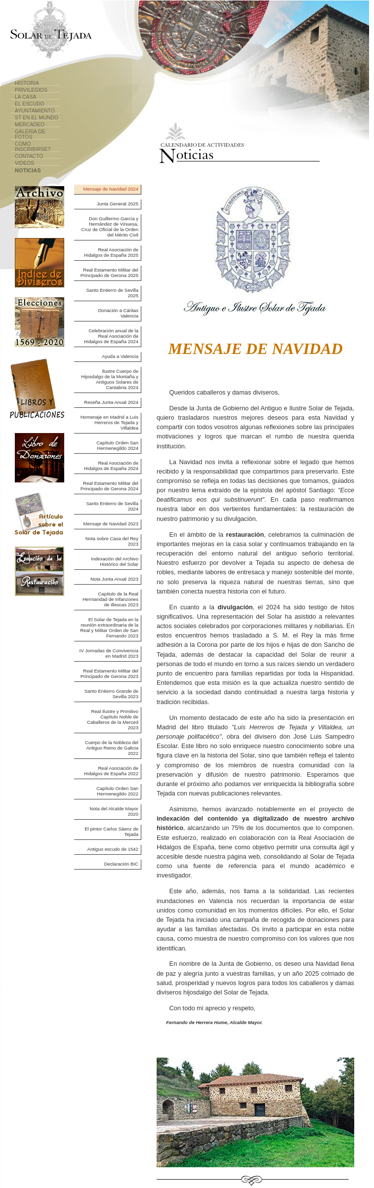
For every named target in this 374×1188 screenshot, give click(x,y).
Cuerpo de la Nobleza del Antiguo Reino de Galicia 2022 (111, 748)
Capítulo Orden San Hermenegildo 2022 (117, 791)
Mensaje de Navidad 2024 (110, 189)
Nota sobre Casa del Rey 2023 (111, 541)
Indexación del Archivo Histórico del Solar (114, 561)
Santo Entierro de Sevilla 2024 (112, 506)
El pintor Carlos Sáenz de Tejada (111, 831)
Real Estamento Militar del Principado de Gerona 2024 (109, 485)
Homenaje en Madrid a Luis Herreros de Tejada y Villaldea (109, 422)
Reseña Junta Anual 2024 (111, 402)
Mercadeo (29, 124)
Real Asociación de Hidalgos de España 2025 (111, 252)
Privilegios (31, 90)
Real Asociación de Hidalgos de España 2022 (111, 770)
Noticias (28, 170)
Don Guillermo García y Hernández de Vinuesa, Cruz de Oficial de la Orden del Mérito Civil (109, 227)
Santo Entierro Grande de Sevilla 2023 (111, 693)
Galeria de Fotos (30, 134)
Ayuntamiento (35, 111)
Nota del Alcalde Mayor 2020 (113, 811)
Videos (24, 163)
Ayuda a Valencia (120, 356)
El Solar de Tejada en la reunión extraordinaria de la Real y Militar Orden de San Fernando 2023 (109, 627)
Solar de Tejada (49, 32)
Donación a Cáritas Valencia (118, 313)
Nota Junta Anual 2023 (114, 579)
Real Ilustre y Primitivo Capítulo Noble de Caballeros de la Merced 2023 (112, 719)
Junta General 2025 (117, 203)
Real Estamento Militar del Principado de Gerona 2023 (109, 673)
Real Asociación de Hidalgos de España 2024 (111, 465)
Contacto (29, 156)
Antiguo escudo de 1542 (112, 849)
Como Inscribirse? (32, 146)
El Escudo (29, 104)
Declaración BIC (121, 864)
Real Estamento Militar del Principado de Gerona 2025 (109, 272)
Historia (27, 83)
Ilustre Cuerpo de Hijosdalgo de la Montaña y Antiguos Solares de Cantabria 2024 (109, 379)
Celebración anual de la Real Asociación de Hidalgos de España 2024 (111, 336)
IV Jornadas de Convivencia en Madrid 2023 (109, 653)
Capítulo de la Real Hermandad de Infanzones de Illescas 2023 (110, 599)
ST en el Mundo (36, 117)
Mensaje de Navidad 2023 (110, 523)
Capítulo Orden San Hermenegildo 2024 (117, 445)
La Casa (25, 97)
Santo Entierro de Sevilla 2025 (112, 292)
